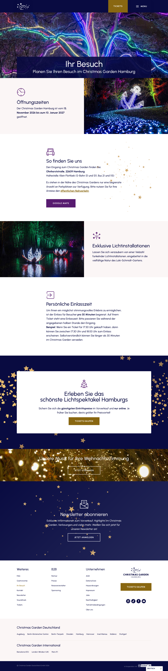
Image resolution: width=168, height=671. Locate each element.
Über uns (89, 610)
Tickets (118, 6)
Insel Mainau (102, 634)
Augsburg (20, 634)
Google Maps (61, 203)
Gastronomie (22, 581)
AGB (88, 576)
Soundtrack (21, 600)
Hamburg (79, 634)
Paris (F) (55, 652)
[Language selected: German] (154, 668)
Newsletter (21, 595)
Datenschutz (91, 581)
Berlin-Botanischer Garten (38, 634)
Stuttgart (123, 634)
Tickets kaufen (84, 421)
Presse (54, 581)
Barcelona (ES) (23, 652)
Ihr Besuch (21, 586)
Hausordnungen (92, 586)
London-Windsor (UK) (40, 652)
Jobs (88, 595)
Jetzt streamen (84, 470)
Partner (54, 576)
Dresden (69, 634)
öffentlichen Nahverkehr (75, 190)
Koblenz (113, 634)
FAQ (18, 576)
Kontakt (20, 590)
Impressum (90, 590)
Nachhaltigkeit (92, 600)
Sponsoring (56, 590)
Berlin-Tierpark (57, 634)
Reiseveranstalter (58, 586)
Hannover (90, 634)
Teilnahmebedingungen (95, 605)
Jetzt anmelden (84, 537)
